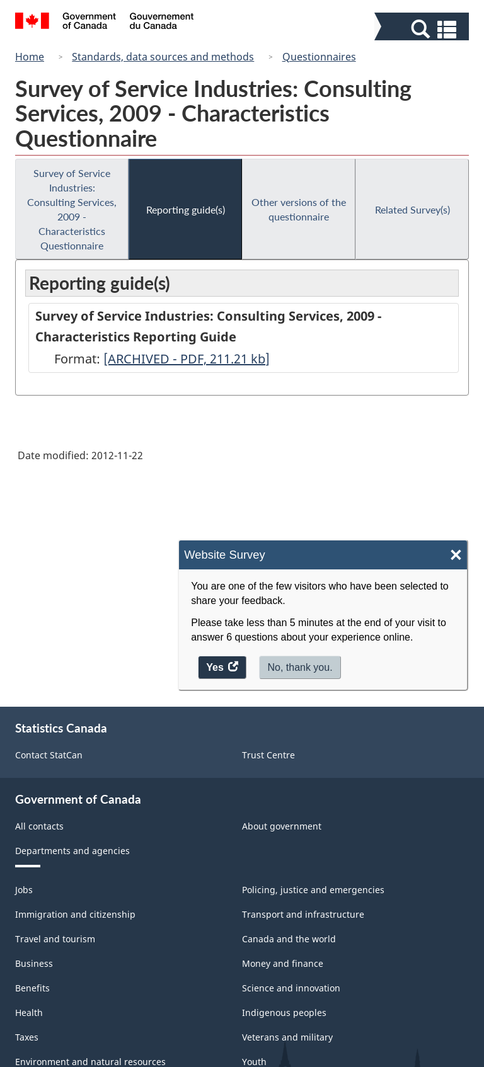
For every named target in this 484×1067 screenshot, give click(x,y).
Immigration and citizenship (75, 914)
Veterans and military (287, 1037)
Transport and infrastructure (303, 914)
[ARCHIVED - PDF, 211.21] (186, 358)
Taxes (26, 1037)
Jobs (24, 890)
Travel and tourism (55, 939)
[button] (423, 29)
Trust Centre (268, 755)
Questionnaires (319, 57)
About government (281, 826)
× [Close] (456, 555)
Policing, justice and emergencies (313, 890)
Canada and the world (289, 939)
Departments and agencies (72, 851)
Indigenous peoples (284, 1013)
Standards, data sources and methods (163, 57)
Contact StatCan (49, 755)
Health (29, 1013)
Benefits (32, 988)
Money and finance (282, 963)
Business (34, 963)
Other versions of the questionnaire (298, 209)
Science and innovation (291, 988)
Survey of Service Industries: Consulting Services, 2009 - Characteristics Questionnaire (72, 209)
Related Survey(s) (412, 209)
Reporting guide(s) (185, 209)
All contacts (39, 826)
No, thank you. (299, 667)
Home (29, 57)
